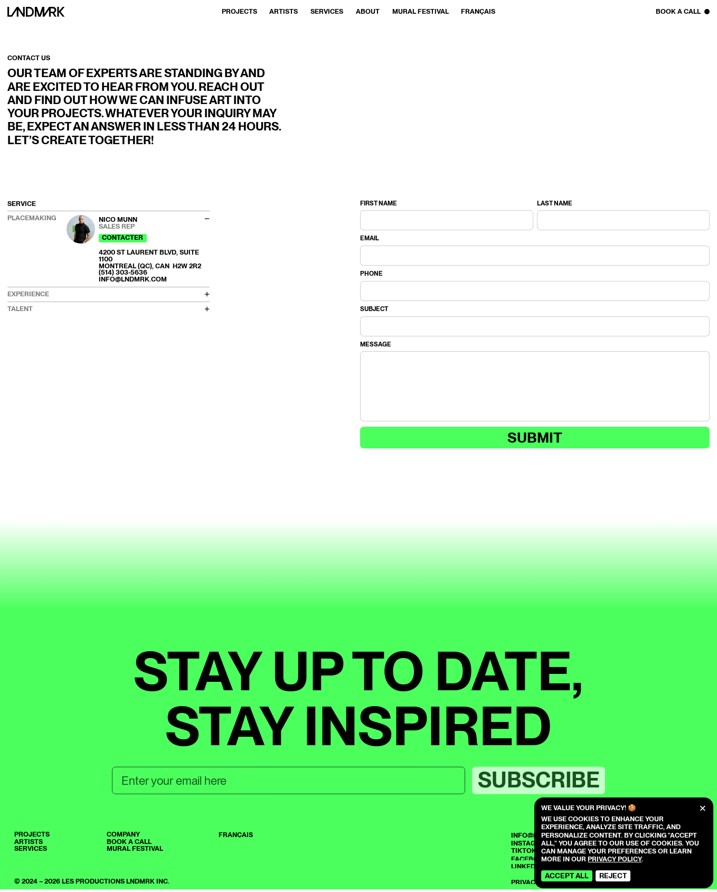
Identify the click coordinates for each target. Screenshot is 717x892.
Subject (374, 309)
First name (378, 204)
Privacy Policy (614, 859)
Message (375, 345)
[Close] (702, 808)
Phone (371, 274)
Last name (554, 204)
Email (369, 239)
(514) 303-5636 (123, 272)
